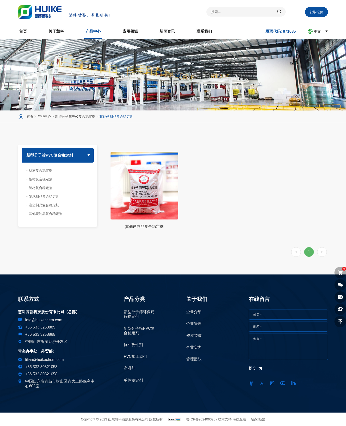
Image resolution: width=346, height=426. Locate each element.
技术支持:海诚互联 (232, 419)
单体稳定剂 (133, 380)
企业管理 (194, 324)
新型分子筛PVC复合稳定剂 (75, 116)
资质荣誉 (194, 336)
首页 (23, 31)
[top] (340, 321)
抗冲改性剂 (133, 345)
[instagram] (272, 383)
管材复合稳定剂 (40, 188)
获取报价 (316, 12)
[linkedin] (293, 383)
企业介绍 (194, 312)
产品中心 (93, 31)
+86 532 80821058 (41, 367)
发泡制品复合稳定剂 (44, 196)
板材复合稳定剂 (40, 179)
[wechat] (340, 285)
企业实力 (194, 347)
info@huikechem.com (43, 320)
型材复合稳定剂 (40, 170)
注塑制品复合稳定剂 (44, 205)
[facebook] (251, 383)
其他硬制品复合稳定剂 (116, 116)
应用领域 (130, 31)
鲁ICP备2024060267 (201, 419)
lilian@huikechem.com (44, 360)
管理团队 (194, 359)
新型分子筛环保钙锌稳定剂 (139, 314)
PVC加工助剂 (135, 356)
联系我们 (204, 31)
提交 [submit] (252, 368)
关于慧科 (56, 31)
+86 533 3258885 (40, 327)
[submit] (279, 11)
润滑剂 (129, 368)
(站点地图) (257, 419)
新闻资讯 (167, 31)
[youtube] (282, 383)
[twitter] (261, 383)
